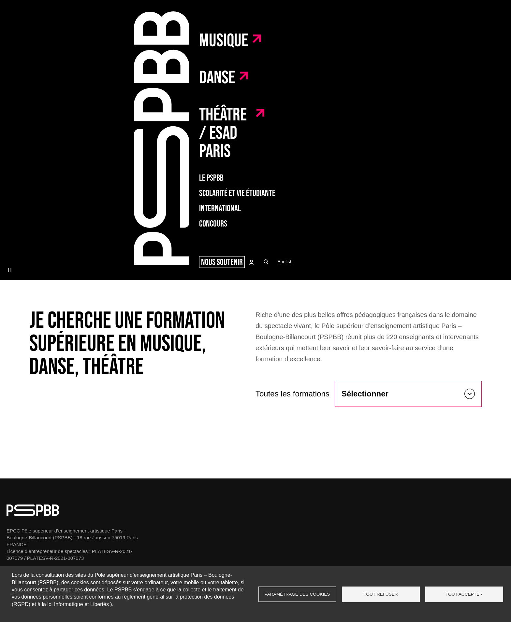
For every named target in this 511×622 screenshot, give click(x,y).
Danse (217, 78)
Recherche (266, 262)
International (220, 208)
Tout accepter (464, 594)
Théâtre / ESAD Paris (223, 133)
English (284, 261)
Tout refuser (380, 594)
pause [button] (10, 270)
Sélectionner (365, 393)
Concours (213, 224)
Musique (223, 41)
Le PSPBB (211, 178)
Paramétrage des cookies (297, 594)
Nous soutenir (222, 262)
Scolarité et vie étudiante (237, 193)
